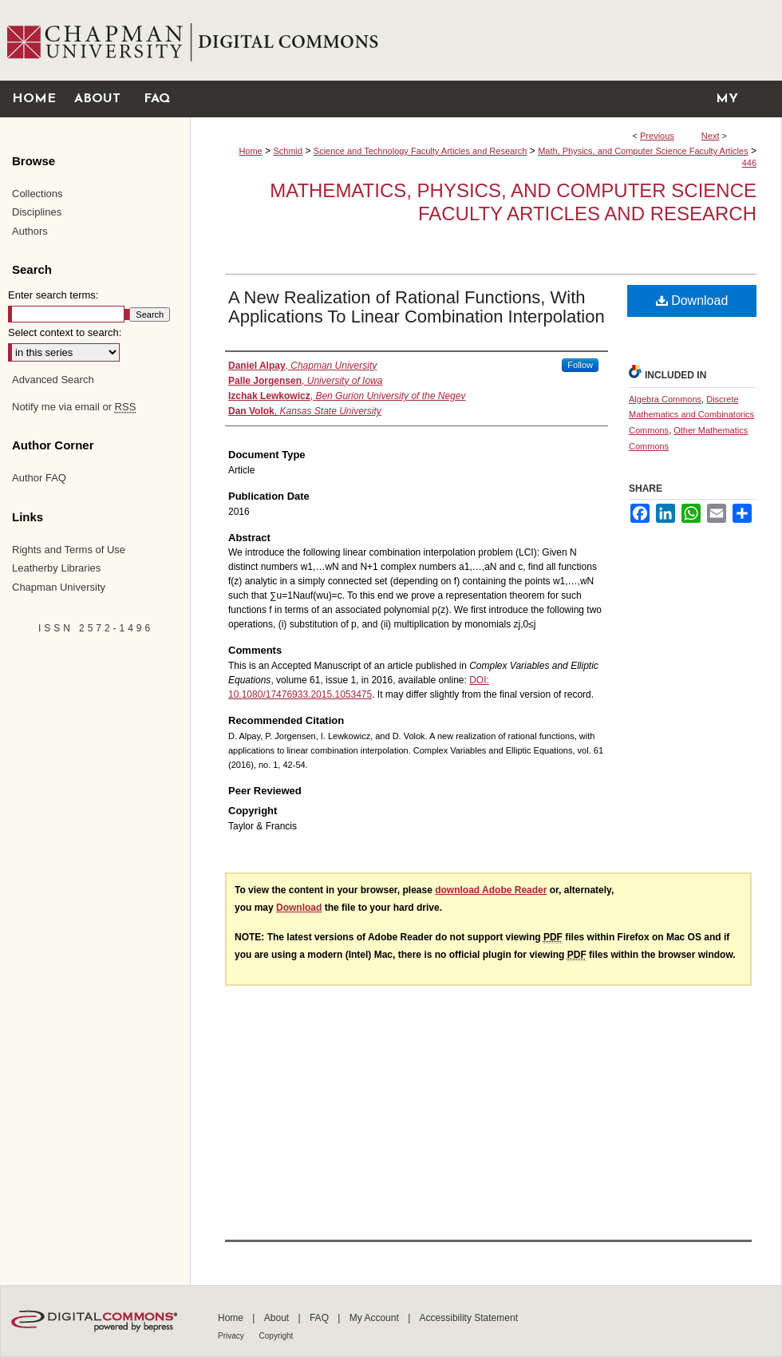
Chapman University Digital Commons (485, 40)
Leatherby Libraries (56, 568)
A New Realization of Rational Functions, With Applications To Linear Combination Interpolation (416, 306)
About (278, 1317)
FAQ (320, 1317)
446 (749, 163)
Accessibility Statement (469, 1317)
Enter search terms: (53, 295)
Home (250, 151)
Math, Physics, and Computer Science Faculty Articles (643, 151)
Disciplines (36, 212)
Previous (657, 135)
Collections (37, 194)
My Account (375, 1317)
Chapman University (58, 587)
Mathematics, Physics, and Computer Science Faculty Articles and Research (513, 202)
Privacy (232, 1335)
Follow (580, 365)
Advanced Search (53, 380)
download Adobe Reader (491, 890)
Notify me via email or (74, 407)
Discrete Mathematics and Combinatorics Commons (691, 415)
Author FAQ (39, 478)
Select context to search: (64, 332)
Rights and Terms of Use (68, 550)
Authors (30, 231)
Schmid (287, 151)
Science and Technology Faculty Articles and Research (420, 151)
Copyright (276, 1335)
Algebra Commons (665, 399)
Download (692, 300)
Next (710, 135)
